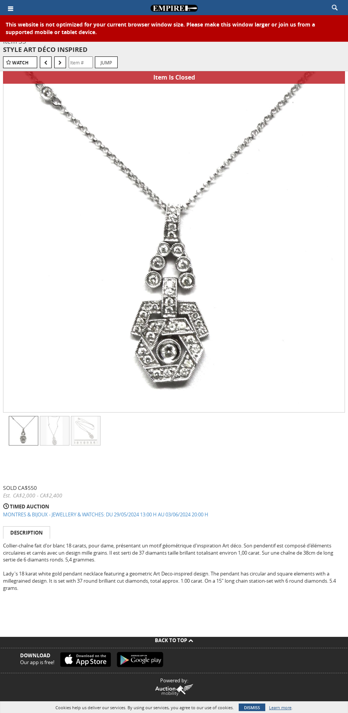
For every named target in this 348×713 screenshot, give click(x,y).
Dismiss (252, 707)
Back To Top (174, 640)
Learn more (280, 707)
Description (26, 532)
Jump (106, 62)
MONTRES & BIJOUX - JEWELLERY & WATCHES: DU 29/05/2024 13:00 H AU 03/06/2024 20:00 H (105, 514)
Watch (20, 62)
